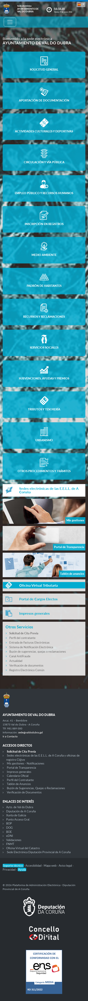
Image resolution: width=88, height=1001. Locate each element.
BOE (9, 832)
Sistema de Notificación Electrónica (31, 647)
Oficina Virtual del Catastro (23, 848)
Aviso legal (66, 865)
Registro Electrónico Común (26, 670)
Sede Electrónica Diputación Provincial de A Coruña (39, 852)
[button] (81, 4)
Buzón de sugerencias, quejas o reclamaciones (37, 651)
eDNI (9, 836)
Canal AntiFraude (19, 656)
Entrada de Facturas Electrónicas (29, 642)
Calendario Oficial (17, 776)
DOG (9, 827)
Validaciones (13, 840)
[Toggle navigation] (10, 22)
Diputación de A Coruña (21, 811)
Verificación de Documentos (24, 792)
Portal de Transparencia (21, 767)
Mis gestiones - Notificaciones (25, 763)
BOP (9, 823)
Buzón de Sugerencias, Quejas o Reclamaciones (36, 788)
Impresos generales (19, 772)
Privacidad (9, 869)
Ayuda (22, 869)
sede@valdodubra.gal (30, 732)
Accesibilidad (33, 865)
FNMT (10, 844)
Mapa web (50, 865)
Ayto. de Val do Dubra (19, 807)
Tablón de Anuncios (19, 784)
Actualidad (15, 661)
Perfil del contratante (22, 638)
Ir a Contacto (10, 736)
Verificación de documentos (26, 665)
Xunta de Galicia (16, 815)
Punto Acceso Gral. (18, 819)
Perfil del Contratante (20, 780)
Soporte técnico (13, 865)
